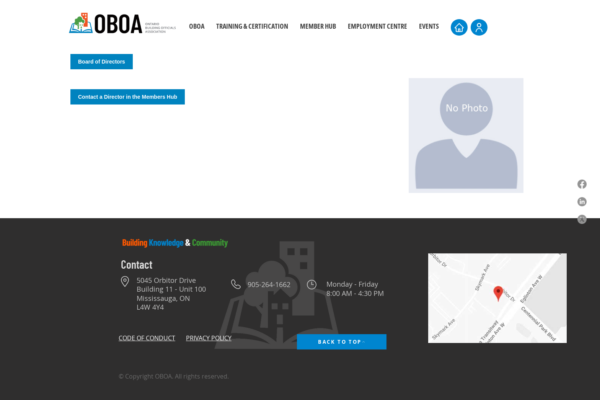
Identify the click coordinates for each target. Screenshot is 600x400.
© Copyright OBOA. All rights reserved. (174, 376)
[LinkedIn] (582, 201)
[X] (582, 219)
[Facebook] (582, 184)
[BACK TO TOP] (341, 341)
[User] (479, 27)
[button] (252, 26)
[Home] (459, 27)
